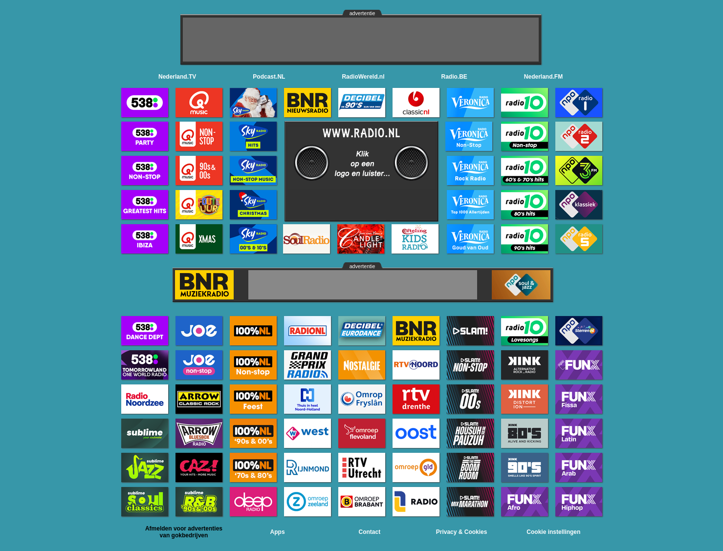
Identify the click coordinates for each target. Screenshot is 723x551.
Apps (277, 532)
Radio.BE (454, 76)
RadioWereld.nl (363, 76)
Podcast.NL (269, 76)
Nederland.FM (543, 76)
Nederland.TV (177, 76)
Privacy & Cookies (461, 532)
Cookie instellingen (553, 532)
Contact (370, 532)
